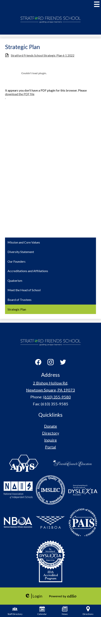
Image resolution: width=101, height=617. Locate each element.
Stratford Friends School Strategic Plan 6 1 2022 (42, 55)
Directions (88, 610)
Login (33, 596)
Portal (50, 447)
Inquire (50, 440)
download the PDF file (19, 94)
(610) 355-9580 (57, 397)
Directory (50, 433)
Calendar (42, 610)
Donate (50, 426)
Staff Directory (15, 610)
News (65, 610)
